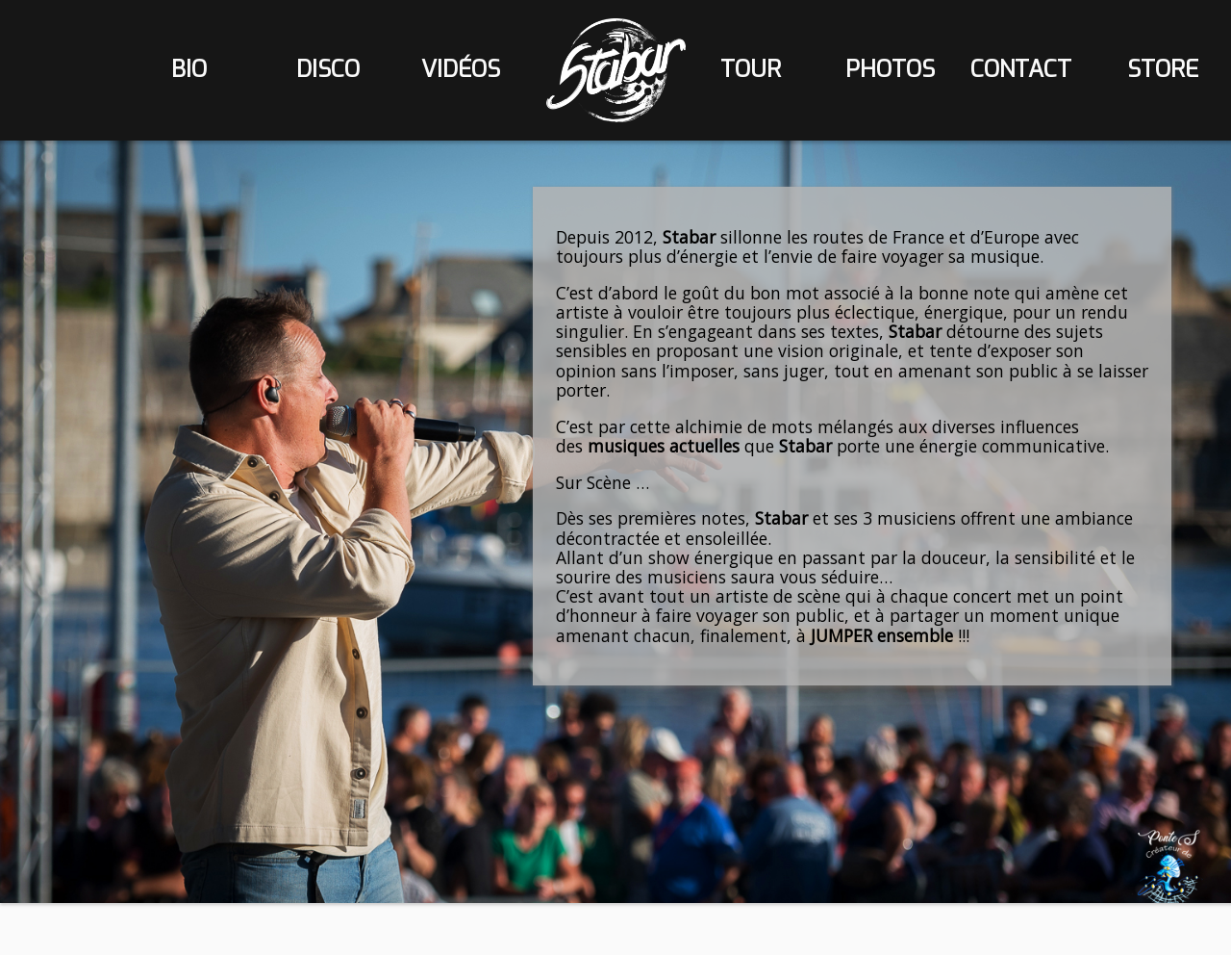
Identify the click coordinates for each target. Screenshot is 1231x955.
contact (1020, 69)
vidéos (460, 69)
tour (750, 69)
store (1162, 69)
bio (189, 69)
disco (328, 69)
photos (890, 69)
